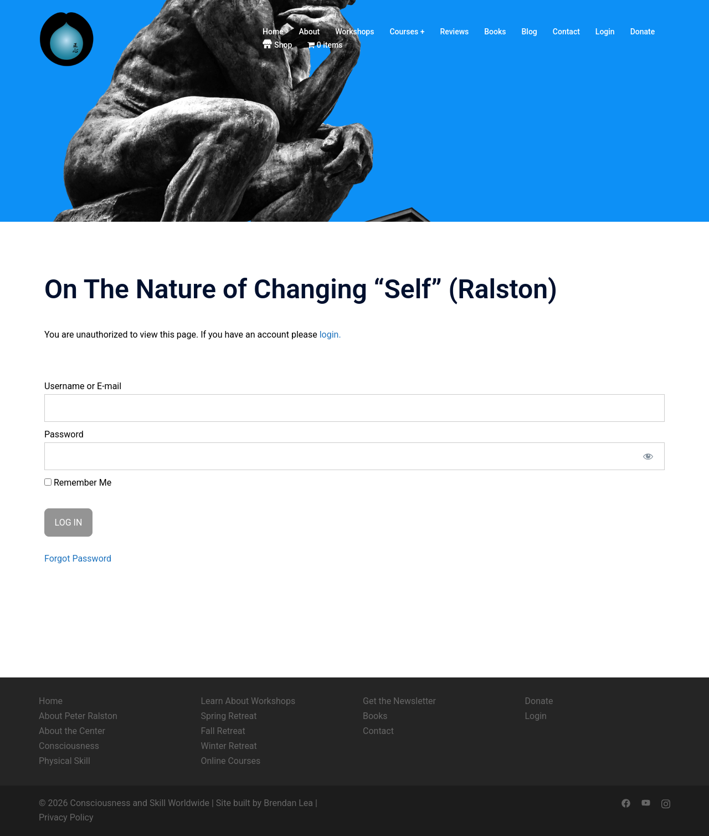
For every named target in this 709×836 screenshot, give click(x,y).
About (309, 31)
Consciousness (69, 746)
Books (495, 31)
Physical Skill (64, 761)
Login (605, 31)
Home (273, 31)
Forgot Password (77, 558)
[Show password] (648, 456)
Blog (529, 31)
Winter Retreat (229, 746)
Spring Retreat (229, 716)
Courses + (406, 31)
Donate (642, 31)
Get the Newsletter (399, 701)
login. (330, 334)
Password (64, 434)
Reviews (454, 31)
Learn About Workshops (248, 701)
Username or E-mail (82, 386)
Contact (566, 31)
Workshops (354, 31)
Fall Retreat (223, 731)
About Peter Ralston (78, 716)
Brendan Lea (288, 803)
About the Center (72, 731)
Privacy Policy (66, 817)
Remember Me (77, 482)
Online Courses (231, 761)
